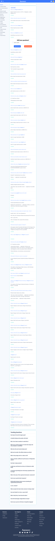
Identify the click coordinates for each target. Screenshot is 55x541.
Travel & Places (2, 35)
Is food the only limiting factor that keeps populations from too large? (23, 471)
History (1, 21)
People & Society (3, 29)
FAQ (28, 523)
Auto (1, 9)
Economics (16, 527)
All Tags (4, 515)
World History (17, 519)
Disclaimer (41, 521)
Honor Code (29, 515)
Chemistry (16, 515)
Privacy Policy (41, 519)
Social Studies (2, 32)
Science (1, 30)
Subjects (1, 4)
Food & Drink (2, 20)
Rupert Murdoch (14, 275)
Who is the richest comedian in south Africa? (19, 441)
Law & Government (3, 26)
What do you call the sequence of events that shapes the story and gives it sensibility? (22, 445)
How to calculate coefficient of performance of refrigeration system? (23, 459)
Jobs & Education (3, 24)
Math (1, 27)
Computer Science (18, 525)
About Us (41, 513)
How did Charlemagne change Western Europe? (20, 498)
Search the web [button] (17, 46)
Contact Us (41, 515)
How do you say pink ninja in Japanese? (18, 478)
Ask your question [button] (28, 46)
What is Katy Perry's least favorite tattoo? (19, 495)
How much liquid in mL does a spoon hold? (19, 492)
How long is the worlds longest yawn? (18, 435)
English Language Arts (19, 521)
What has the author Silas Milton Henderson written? (21, 452)
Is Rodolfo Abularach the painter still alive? (19, 438)
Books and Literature (3, 12)
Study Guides (29, 519)
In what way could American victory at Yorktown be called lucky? (22, 467)
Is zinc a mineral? (14, 485)
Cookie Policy (41, 523)
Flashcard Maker (30, 517)
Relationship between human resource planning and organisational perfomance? (21, 482)
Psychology (17, 523)
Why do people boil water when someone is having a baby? (22, 489)
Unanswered (5, 517)
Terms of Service (42, 517)
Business (1, 14)
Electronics (2, 15)
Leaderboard (5, 513)
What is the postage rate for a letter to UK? (19, 455)
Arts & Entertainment (4, 8)
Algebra (16, 513)
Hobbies (1, 23)
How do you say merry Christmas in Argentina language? (22, 502)
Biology (16, 517)
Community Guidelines (31, 513)
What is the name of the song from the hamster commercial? (23, 475)
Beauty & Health (3, 11)
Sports (1, 33)
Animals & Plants (3, 6)
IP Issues (40, 525)
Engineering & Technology (2, 18)
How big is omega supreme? (16, 463)
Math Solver (29, 521)
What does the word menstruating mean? (19, 449)
